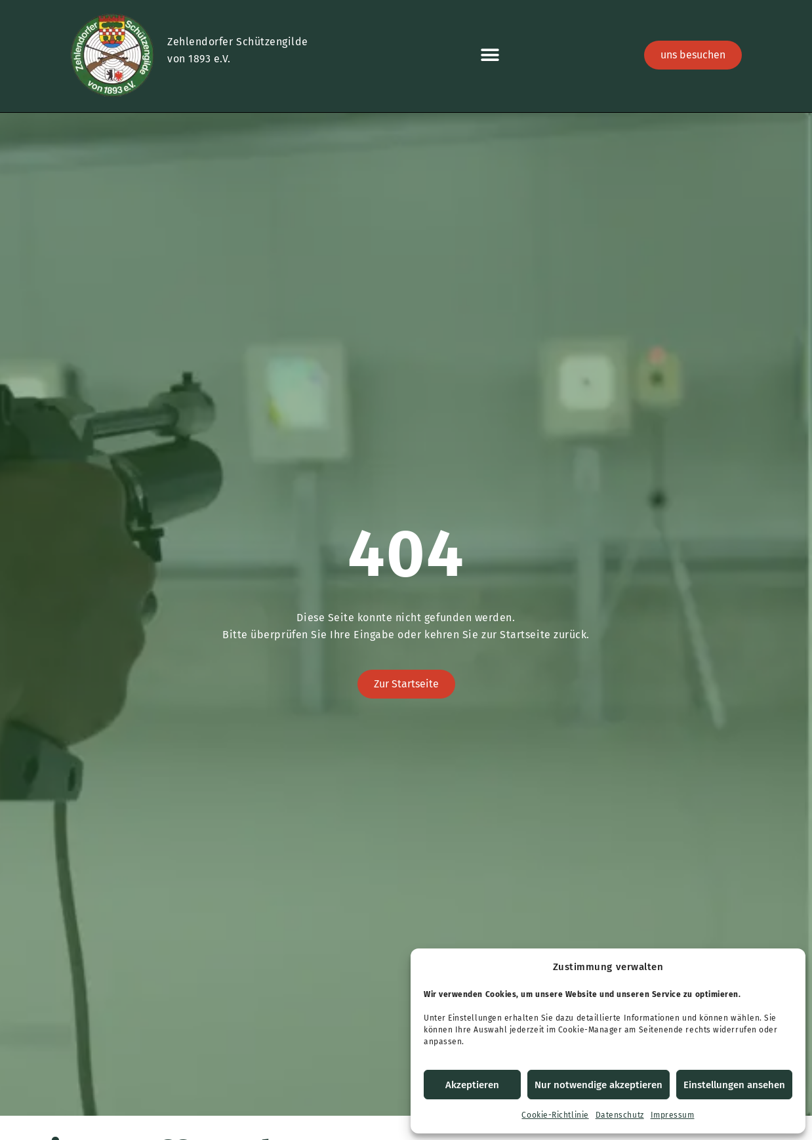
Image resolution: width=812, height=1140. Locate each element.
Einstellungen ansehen (734, 1085)
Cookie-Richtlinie (554, 1115)
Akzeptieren (472, 1085)
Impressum (673, 1115)
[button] (490, 55)
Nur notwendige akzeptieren (598, 1085)
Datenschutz (620, 1115)
